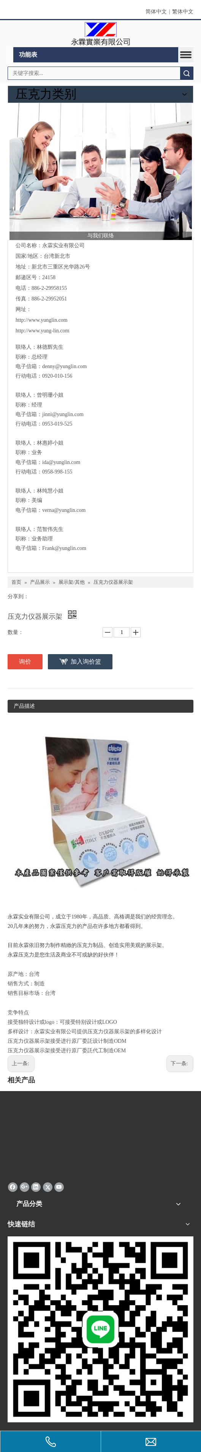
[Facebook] (12, 1187)
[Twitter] (47, 1187)
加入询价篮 (86, 661)
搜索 (186, 73)
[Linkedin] (36, 1187)
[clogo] (100, 34)
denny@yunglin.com (64, 366)
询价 (25, 661)
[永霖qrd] (100, 1329)
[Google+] (24, 1187)
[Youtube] (59, 1187)
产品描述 (24, 706)
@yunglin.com (68, 414)
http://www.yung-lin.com (42, 331)
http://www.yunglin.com (42, 320)
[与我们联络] (100, 171)
